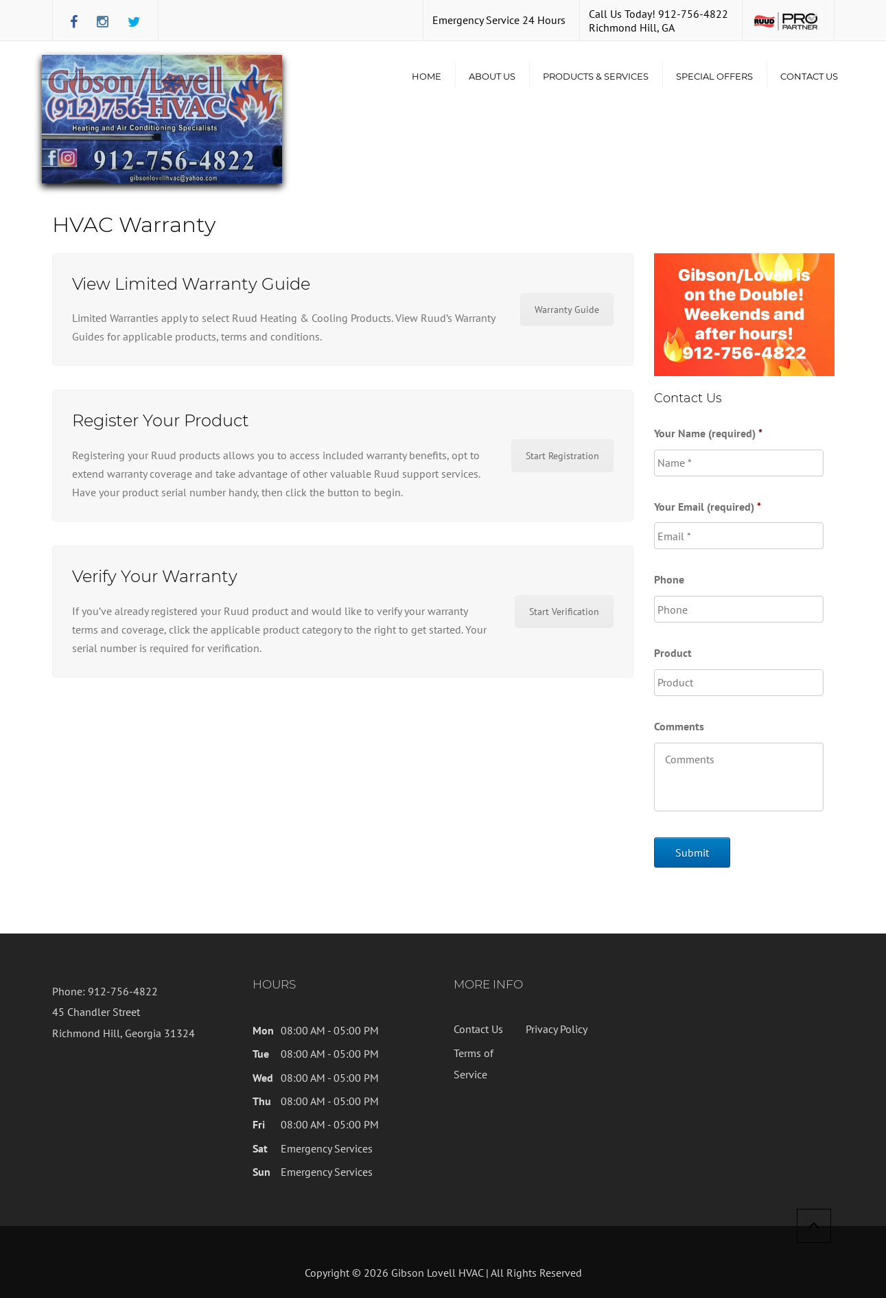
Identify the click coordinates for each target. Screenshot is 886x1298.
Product (673, 653)
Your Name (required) (708, 433)
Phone (669, 579)
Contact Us (809, 76)
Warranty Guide (567, 309)
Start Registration (562, 456)
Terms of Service (473, 1063)
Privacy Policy (556, 1029)
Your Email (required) (707, 506)
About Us (492, 76)
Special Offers (714, 76)
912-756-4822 (693, 14)
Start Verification (564, 611)
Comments (679, 726)
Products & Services (596, 76)
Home (426, 76)
